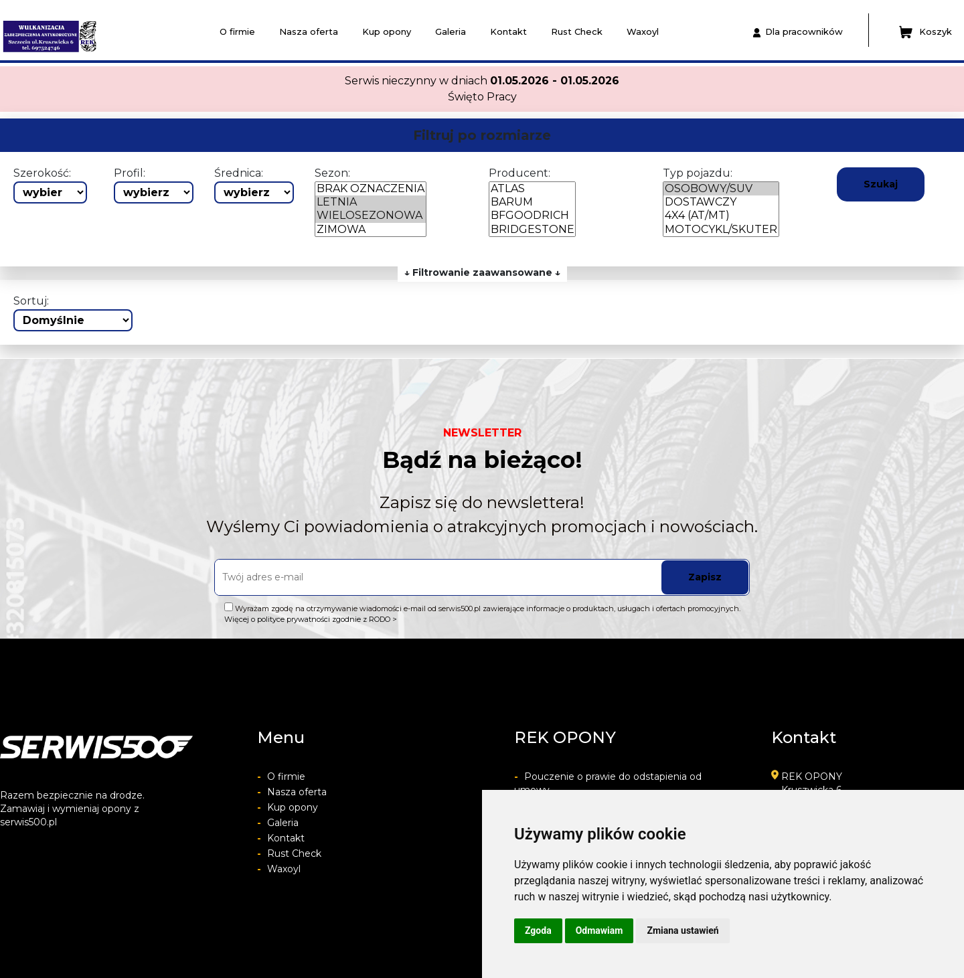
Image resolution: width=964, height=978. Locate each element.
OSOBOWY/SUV (721, 188)
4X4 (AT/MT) (721, 215)
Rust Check (576, 31)
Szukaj (881, 184)
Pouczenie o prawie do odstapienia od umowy (608, 783)
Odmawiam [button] (599, 930)
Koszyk (925, 32)
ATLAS (532, 188)
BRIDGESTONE (532, 229)
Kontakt (508, 31)
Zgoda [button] (538, 930)
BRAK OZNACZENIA (370, 188)
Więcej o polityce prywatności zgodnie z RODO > (310, 619)
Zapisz (705, 577)
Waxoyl (643, 31)
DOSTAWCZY (721, 202)
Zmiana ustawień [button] (682, 930)
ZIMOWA (370, 229)
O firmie (237, 31)
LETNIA (370, 202)
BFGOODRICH (532, 215)
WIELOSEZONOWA (370, 215)
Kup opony (386, 31)
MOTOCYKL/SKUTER (721, 229)
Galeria (450, 31)
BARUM (532, 202)
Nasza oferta (308, 31)
